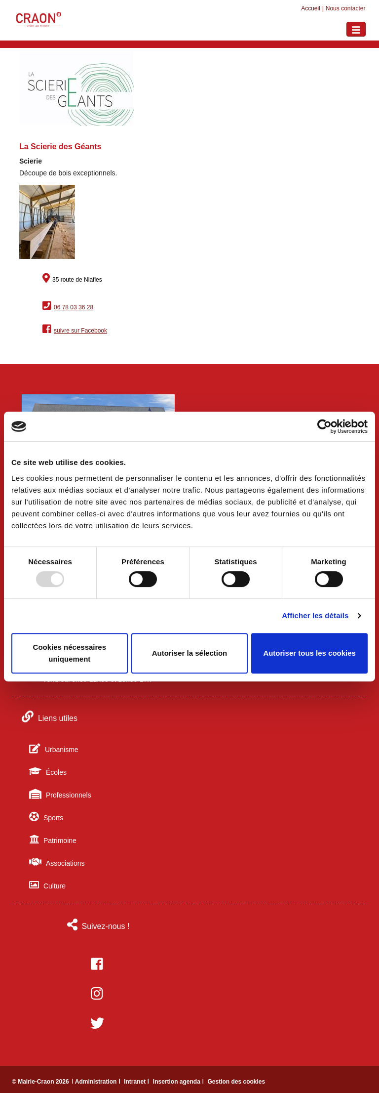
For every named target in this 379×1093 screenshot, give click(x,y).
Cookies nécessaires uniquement (69, 653)
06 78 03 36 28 (73, 307)
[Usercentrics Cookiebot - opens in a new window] (324, 426)
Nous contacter (346, 8)
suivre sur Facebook (80, 330)
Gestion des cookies (236, 1081)
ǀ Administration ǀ (97, 1081)
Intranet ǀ (137, 1081)
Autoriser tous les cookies (309, 653)
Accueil (310, 8)
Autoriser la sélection (189, 653)
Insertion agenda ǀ (179, 1081)
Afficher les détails (315, 615)
